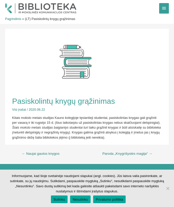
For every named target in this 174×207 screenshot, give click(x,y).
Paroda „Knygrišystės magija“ (127, 154)
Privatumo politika (109, 199)
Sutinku (59, 199)
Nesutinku (80, 199)
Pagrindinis (13, 19)
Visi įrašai (19, 109)
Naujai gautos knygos (41, 154)
